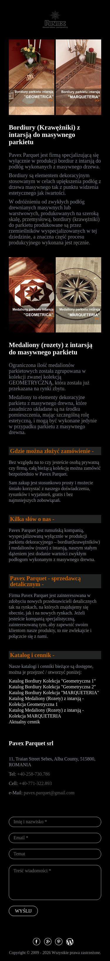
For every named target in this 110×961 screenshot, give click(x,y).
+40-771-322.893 (35, 783)
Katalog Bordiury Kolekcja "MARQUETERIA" (54, 692)
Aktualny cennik (24, 721)
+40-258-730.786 (33, 774)
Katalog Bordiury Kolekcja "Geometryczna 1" (52, 680)
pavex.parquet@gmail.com (49, 792)
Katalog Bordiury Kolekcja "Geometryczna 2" (52, 686)
